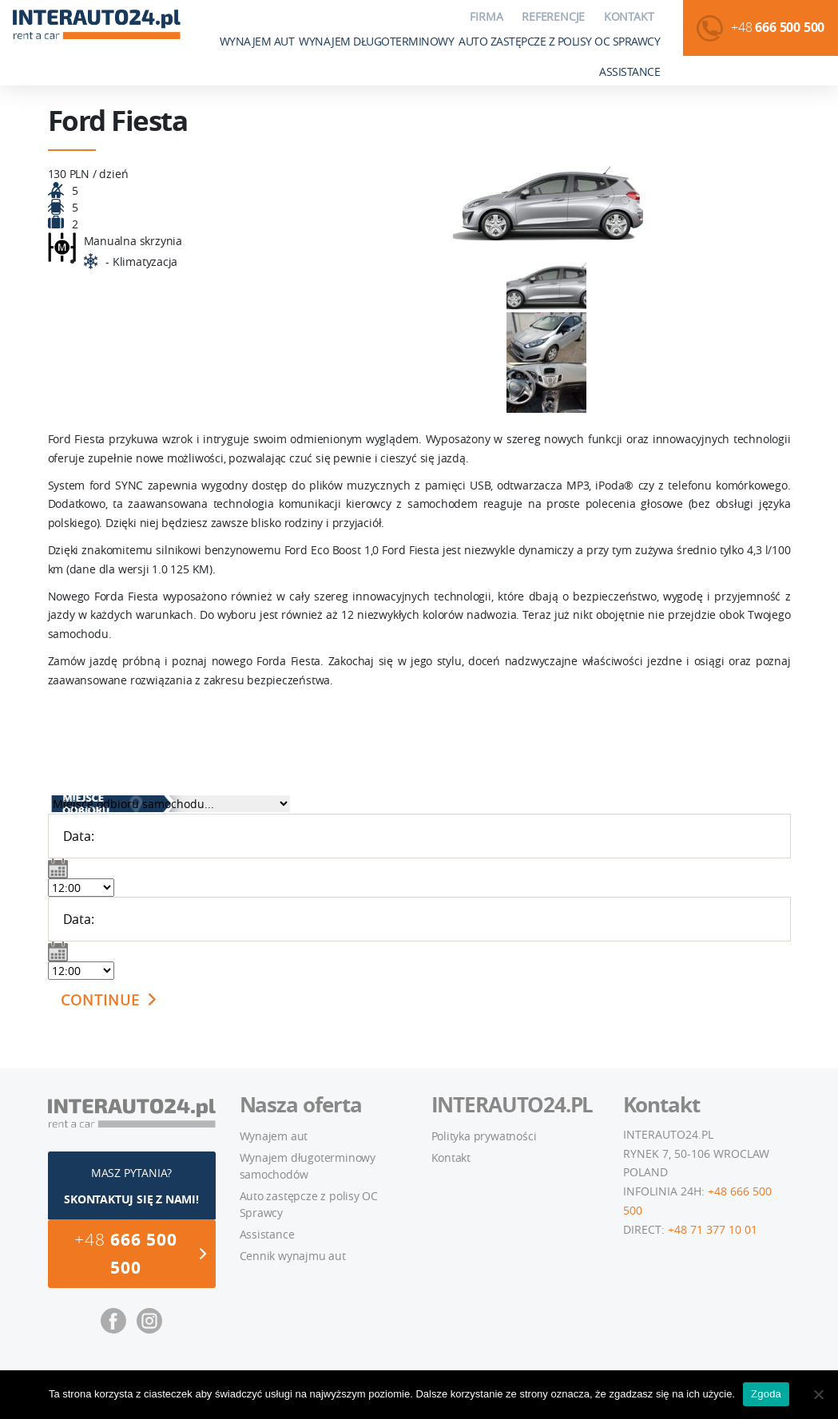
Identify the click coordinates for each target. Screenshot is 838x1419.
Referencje (553, 16)
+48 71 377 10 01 (712, 1229)
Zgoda (766, 1394)
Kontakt (629, 16)
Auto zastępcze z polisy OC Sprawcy (559, 41)
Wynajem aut (257, 41)
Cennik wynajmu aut (293, 1255)
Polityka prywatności (484, 1136)
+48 (777, 27)
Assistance (629, 71)
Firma (486, 16)
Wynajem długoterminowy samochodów (307, 1166)
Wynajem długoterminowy (376, 41)
